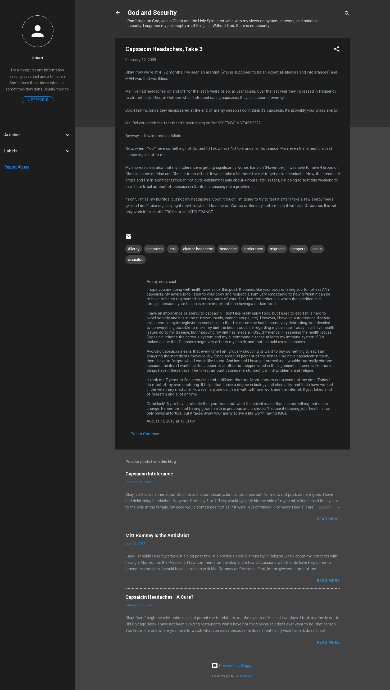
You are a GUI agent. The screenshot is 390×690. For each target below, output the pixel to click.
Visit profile (38, 100)
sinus (317, 249)
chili (173, 249)
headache (228, 249)
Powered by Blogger (233, 665)
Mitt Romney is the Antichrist (157, 535)
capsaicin (154, 249)
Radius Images (244, 676)
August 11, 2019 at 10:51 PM (171, 421)
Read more (328, 519)
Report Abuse (17, 167)
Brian (37, 58)
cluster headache (198, 249)
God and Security (152, 12)
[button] (336, 50)
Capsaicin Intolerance (149, 473)
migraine (277, 249)
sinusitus (135, 259)
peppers (299, 249)
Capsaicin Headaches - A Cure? (159, 597)
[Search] (347, 14)
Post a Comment (146, 434)
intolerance (253, 249)
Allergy (133, 249)
